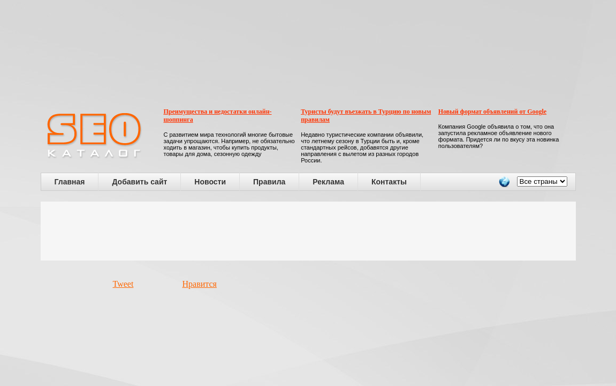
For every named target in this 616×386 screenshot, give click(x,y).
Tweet (123, 283)
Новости (210, 181)
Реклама (328, 181)
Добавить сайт (139, 181)
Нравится (199, 283)
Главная (70, 181)
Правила (269, 181)
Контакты (389, 181)
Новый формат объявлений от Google (492, 111)
